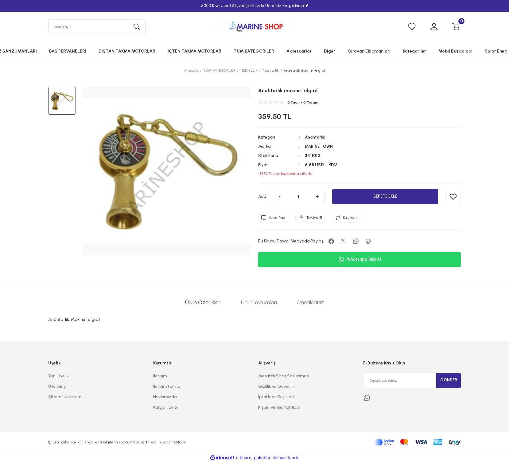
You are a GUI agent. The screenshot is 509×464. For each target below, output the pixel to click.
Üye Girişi (57, 388)
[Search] (97, 27)
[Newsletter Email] (412, 382)
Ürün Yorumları (259, 304)
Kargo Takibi (165, 408)
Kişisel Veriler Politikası (279, 408)
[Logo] (254, 27)
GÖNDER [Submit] (448, 381)
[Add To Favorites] (453, 198)
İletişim (160, 377)
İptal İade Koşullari (276, 398)
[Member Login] (434, 28)
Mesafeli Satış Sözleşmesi (283, 377)
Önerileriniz (310, 304)
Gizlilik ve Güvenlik (276, 388)
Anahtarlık (316, 138)
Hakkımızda (165, 398)
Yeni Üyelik (58, 377)
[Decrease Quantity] (279, 198)
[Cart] (456, 28)
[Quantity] (298, 198)
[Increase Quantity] (317, 198)
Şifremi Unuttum (64, 398)
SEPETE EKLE (385, 198)
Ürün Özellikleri (203, 304)
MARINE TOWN (320, 148)
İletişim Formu (166, 388)
